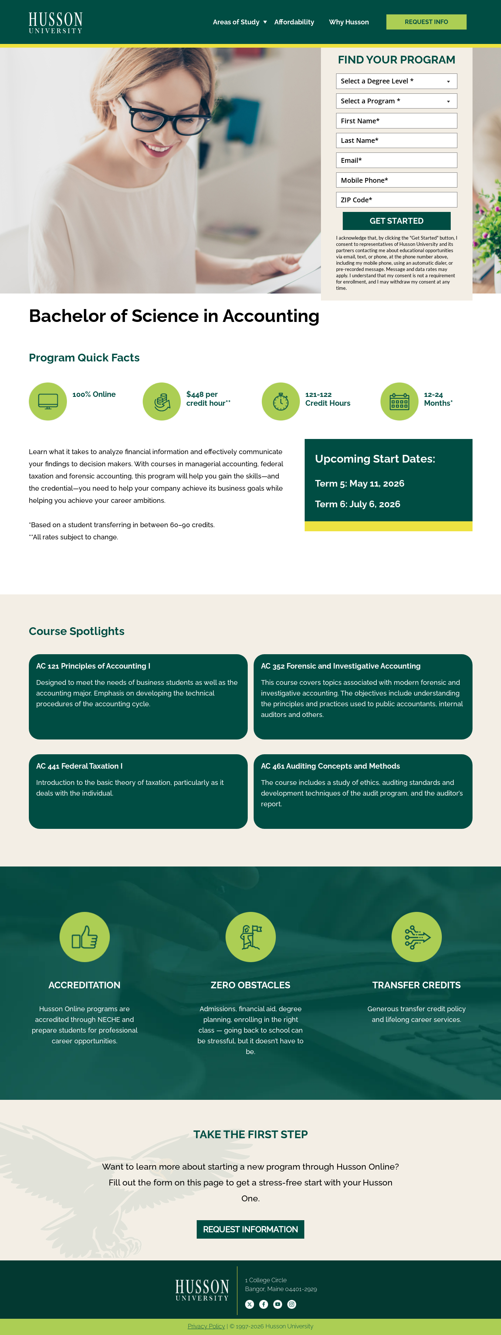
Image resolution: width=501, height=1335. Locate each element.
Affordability (294, 22)
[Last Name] (397, 140)
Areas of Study (236, 22)
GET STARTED (397, 221)
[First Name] (397, 120)
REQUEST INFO (426, 21)
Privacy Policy (206, 1326)
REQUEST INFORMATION (250, 1229)
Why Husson (349, 22)
